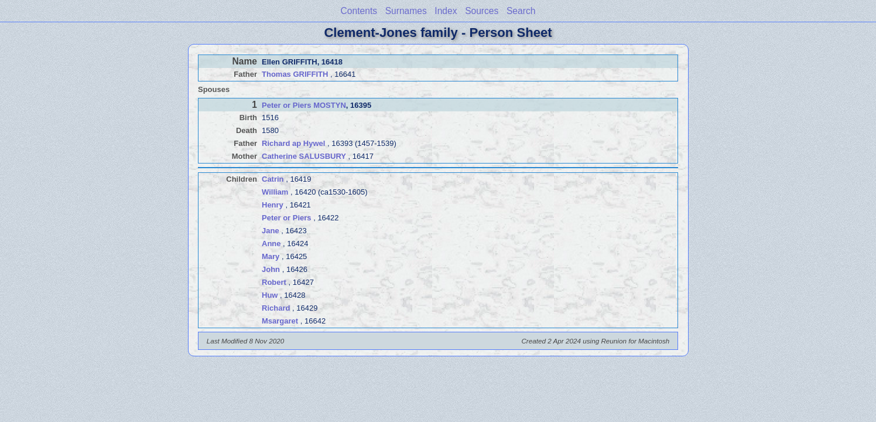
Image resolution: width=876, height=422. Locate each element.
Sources (481, 11)
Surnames (406, 11)
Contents (359, 11)
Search (521, 11)
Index (445, 11)
